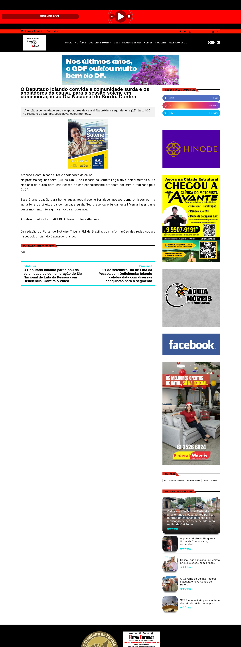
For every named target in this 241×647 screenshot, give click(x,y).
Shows (214, 481)
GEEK (117, 42)
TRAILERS (160, 42)
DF (165, 481)
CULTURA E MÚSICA (100, 42)
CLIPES (148, 42)
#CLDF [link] (58, 219)
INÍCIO (68, 42)
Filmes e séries (193, 481)
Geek (205, 481)
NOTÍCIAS (80, 42)
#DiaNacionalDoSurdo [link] (36, 219)
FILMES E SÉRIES (132, 42)
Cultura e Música (176, 481)
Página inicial (53, 31)
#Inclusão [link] (94, 219)
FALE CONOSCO (178, 42)
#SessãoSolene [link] (75, 219)
